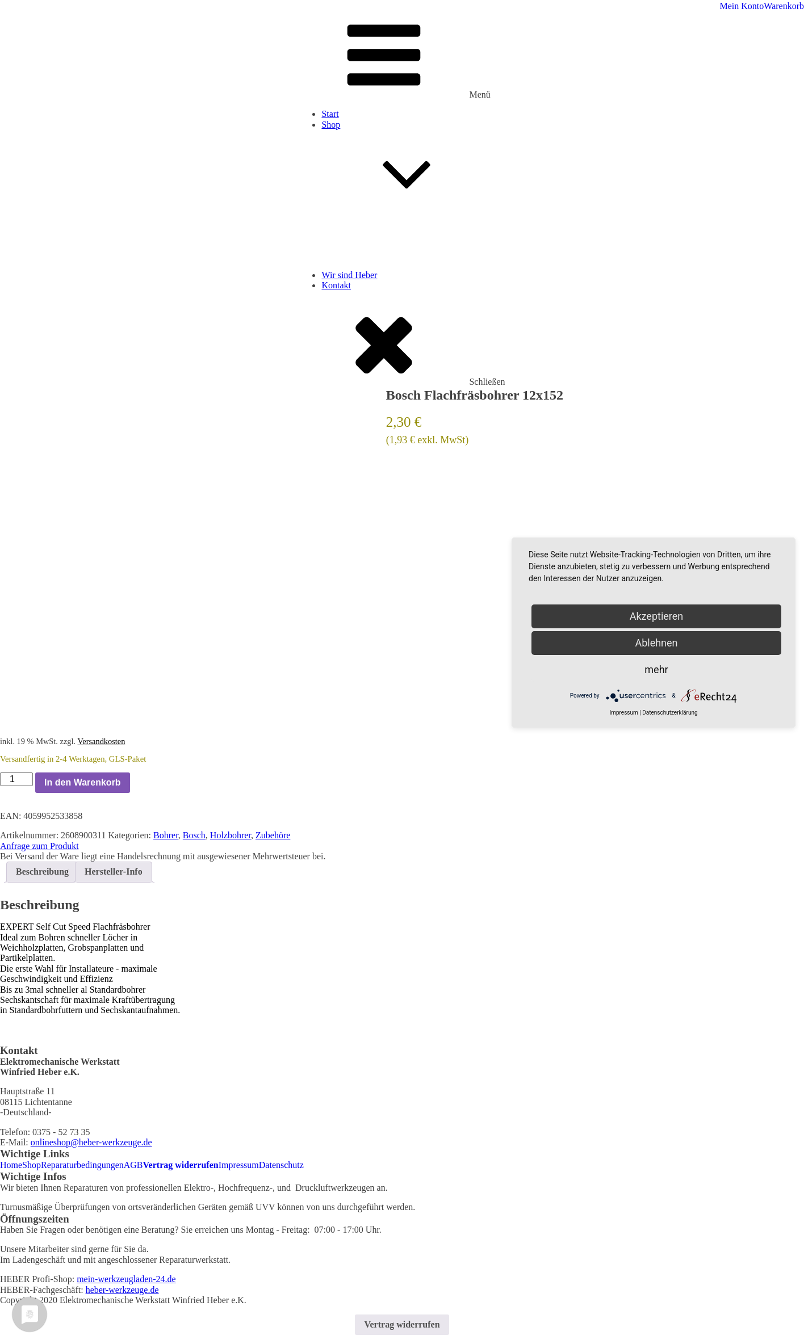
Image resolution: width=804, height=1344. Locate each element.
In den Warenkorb (82, 782)
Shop (413, 169)
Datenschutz (281, 1165)
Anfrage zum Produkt (39, 846)
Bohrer (165, 835)
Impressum (239, 1165)
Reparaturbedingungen (82, 1165)
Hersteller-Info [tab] (114, 871)
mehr (656, 669)
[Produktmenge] (16, 779)
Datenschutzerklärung (669, 712)
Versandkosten (101, 741)
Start (329, 114)
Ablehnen (656, 643)
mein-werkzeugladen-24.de (126, 1279)
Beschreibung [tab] (42, 871)
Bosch (194, 835)
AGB (133, 1165)
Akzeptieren (657, 616)
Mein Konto (742, 6)
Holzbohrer (230, 835)
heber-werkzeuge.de (122, 1290)
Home (11, 1165)
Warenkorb (784, 6)
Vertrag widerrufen (181, 1165)
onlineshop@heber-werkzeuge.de (91, 1142)
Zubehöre (273, 835)
